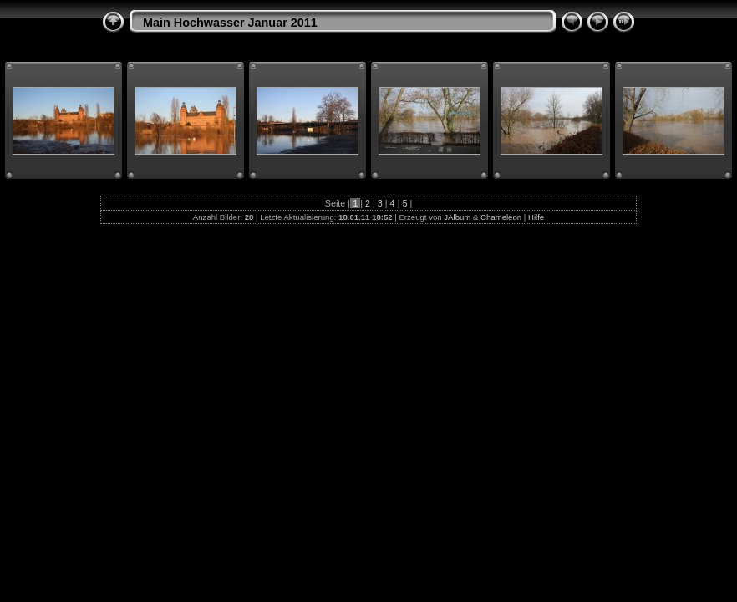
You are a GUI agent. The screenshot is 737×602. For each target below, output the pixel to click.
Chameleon (500, 217)
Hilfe (536, 217)
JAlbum (457, 217)
